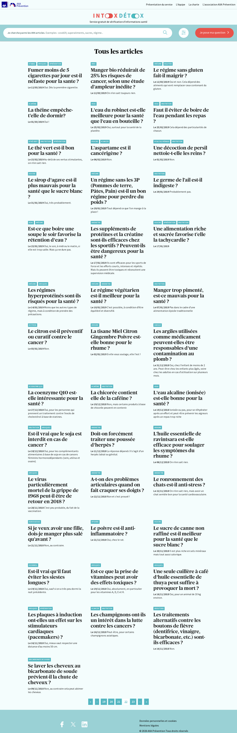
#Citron (32, 322)
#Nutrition (166, 103)
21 (118, 694)
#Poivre (95, 516)
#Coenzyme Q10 (35, 382)
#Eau (94, 103)
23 (133, 694)
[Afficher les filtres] (184, 34)
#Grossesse (34, 516)
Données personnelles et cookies (158, 713)
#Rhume (95, 322)
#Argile (157, 322)
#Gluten (168, 64)
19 (103, 694)
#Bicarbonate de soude (39, 652)
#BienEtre (96, 221)
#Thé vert (33, 140)
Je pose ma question (214, 33)
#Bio (93, 64)
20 (111, 694)
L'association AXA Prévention (219, 4)
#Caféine (32, 103)
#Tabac (32, 64)
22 (125, 694)
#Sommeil (33, 559)
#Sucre (95, 140)
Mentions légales (149, 717)
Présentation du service (159, 4)
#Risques (42, 64)
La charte (194, 4)
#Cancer (105, 140)
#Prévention (55, 64)
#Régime (157, 64)
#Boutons (159, 602)
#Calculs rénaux (161, 140)
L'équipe (180, 4)
